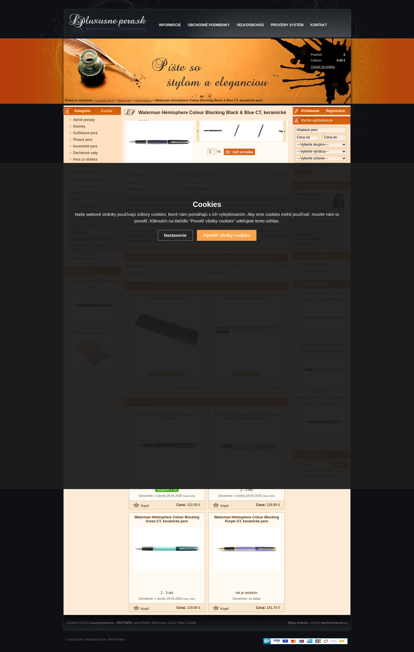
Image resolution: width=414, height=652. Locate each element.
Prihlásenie (310, 111)
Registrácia (335, 111)
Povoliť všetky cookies (226, 235)
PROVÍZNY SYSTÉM (287, 25)
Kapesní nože (96, 639)
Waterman (124, 100)
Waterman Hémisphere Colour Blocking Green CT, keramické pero (167, 519)
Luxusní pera (75, 639)
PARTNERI (124, 622)
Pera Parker (116, 639)
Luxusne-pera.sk (101, 622)
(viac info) (189, 495)
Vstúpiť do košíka (323, 66)
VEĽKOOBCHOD (250, 25)
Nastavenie (175, 235)
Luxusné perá (104, 100)
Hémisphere (143, 100)
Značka (106, 111)
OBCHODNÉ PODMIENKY (209, 25)
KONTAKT (318, 25)
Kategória (81, 111)
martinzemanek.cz (334, 622)
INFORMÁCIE (170, 25)
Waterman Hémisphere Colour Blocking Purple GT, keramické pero (246, 519)
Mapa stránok (298, 622)
